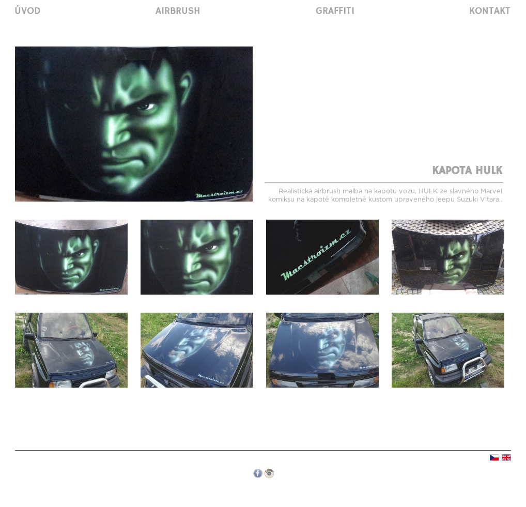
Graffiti (335, 11)
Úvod (27, 11)
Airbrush (178, 11)
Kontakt (489, 11)
